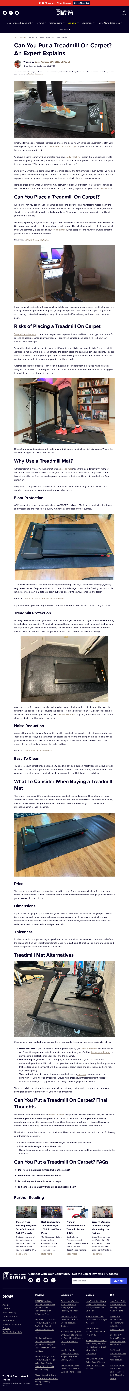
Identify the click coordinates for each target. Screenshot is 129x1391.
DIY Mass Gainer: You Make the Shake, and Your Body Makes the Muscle (117, 1372)
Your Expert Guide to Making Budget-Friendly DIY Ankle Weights (118, 1306)
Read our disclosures (35, 74)
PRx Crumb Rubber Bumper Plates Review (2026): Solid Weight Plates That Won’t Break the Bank (45, 1344)
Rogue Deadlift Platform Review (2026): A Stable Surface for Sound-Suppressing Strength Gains (45, 1326)
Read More (21, 1253)
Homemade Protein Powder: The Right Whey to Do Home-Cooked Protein (117, 1323)
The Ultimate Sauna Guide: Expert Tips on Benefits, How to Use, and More (95, 1363)
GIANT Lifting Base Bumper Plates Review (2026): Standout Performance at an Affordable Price (45, 1307)
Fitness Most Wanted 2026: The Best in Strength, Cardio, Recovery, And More (70, 1306)
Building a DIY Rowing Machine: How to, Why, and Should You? (117, 1339)
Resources (23, 37)
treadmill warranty (65, 714)
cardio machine (72, 156)
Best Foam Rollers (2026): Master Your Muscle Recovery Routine (69, 1321)
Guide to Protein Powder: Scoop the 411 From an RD (95, 1331)
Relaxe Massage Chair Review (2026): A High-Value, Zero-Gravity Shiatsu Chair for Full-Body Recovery (45, 1363)
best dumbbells (89, 1048)
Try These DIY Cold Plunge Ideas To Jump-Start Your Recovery (118, 1355)
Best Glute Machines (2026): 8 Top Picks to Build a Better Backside (71, 1368)
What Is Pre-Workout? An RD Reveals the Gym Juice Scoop (96, 1319)
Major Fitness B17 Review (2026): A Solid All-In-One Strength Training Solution (46, 1380)
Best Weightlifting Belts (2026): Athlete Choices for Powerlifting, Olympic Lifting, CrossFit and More (72, 1338)
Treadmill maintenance (25, 334)
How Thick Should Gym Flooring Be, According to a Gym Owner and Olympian (96, 1306)
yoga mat (81, 1074)
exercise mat (65, 468)
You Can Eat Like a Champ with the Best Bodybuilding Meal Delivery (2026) (70, 1355)
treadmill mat (104, 188)
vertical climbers (59, 229)
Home (16, 37)
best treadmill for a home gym (62, 146)
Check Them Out (81, 3)
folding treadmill (56, 1114)
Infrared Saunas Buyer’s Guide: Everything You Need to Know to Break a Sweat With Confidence (96, 1347)
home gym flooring (100, 1052)
